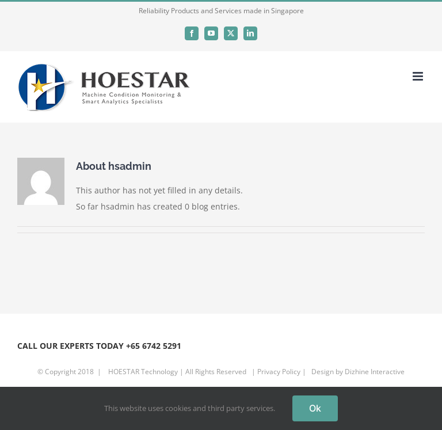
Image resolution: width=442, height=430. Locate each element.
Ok (315, 408)
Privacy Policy (278, 371)
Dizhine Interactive (375, 371)
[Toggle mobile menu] (419, 76)
